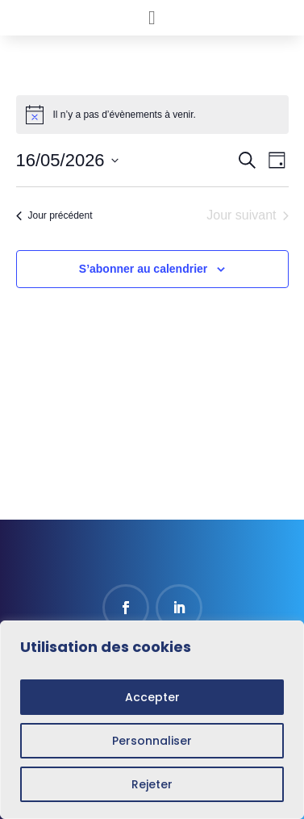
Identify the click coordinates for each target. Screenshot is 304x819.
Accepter (152, 697)
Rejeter (152, 784)
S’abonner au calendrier (143, 268)
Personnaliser (152, 741)
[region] (152, 720)
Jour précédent (54, 215)
